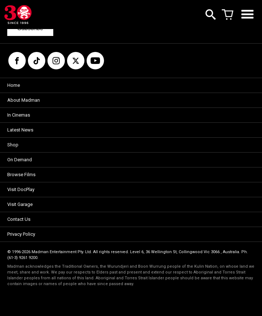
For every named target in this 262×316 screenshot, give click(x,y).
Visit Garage (20, 204)
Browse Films (21, 174)
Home (13, 85)
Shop (12, 144)
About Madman (23, 100)
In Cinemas (18, 115)
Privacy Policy (21, 234)
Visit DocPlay (20, 189)
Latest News (20, 130)
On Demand (19, 159)
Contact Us (18, 219)
